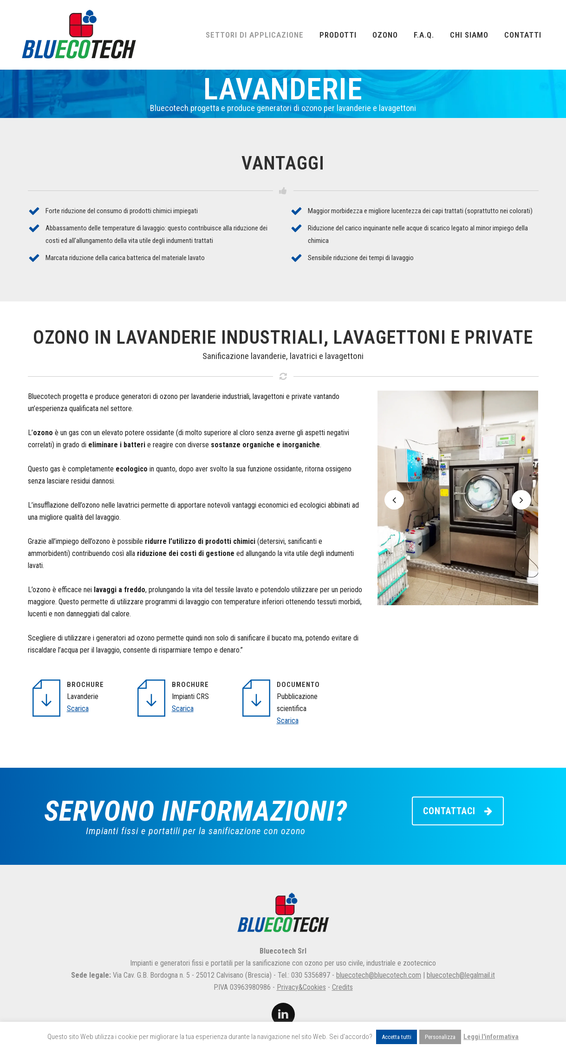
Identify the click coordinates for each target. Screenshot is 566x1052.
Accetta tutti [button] (396, 1036)
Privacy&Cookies (301, 987)
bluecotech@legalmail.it (461, 975)
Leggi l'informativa (491, 1036)
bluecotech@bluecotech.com (378, 975)
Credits (342, 987)
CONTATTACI (458, 811)
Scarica (78, 708)
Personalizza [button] (440, 1036)
